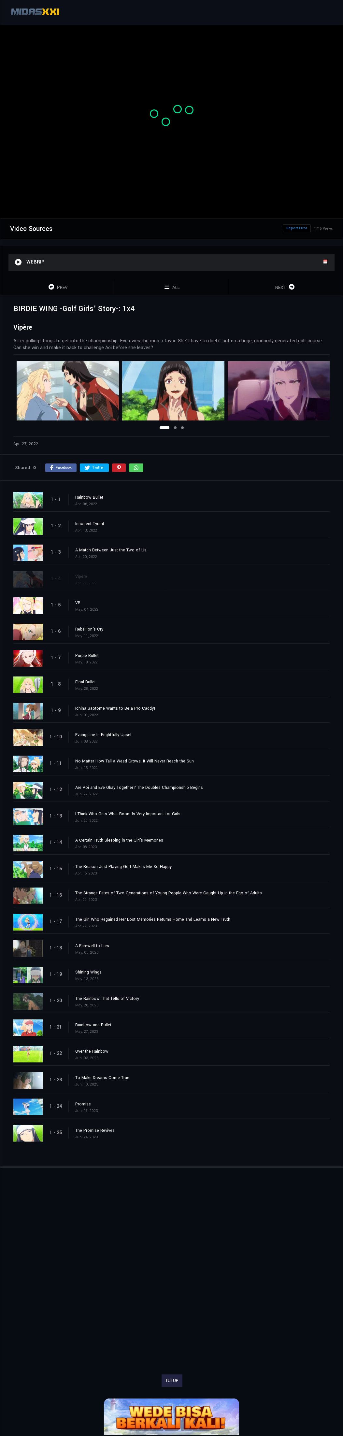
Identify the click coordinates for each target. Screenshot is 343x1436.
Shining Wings (88, 972)
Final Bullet (85, 682)
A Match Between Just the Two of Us (111, 550)
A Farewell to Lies (92, 946)
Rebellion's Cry (89, 629)
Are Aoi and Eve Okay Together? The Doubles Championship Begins (139, 787)
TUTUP (172, 1381)
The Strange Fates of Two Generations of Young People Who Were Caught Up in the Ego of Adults (168, 893)
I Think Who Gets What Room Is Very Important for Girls (127, 814)
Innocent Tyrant (89, 524)
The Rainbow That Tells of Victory (107, 999)
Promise (83, 1104)
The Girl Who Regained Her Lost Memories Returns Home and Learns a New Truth (152, 919)
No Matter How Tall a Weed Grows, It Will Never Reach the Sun (134, 761)
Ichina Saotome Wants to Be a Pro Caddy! (115, 708)
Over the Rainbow (91, 1051)
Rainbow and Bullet (93, 1025)
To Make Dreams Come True (102, 1078)
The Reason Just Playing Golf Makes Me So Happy (123, 867)
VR (77, 603)
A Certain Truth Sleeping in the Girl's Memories (119, 840)
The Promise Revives (95, 1130)
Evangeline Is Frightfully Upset (103, 735)
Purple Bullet (87, 656)
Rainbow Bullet (89, 497)
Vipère (81, 576)
